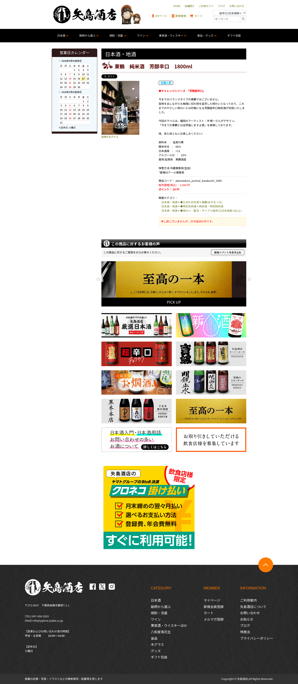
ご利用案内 (248, 600)
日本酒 (61, 35)
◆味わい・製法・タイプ (195, 211)
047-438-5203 (40, 616)
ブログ (245, 625)
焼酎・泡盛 (116, 35)
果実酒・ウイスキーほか (169, 625)
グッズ (156, 650)
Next (249, 279)
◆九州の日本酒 (189, 202)
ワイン (141, 35)
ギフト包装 (234, 35)
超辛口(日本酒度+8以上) (227, 211)
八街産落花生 (161, 631)
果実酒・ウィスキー (171, 35)
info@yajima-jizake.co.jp (47, 620)
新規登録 (178, 16)
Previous (98, 279)
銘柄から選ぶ (87, 35)
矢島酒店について (253, 606)
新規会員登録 (213, 606)
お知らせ (246, 619)
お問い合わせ (250, 612)
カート (196, 16)
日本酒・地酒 (169, 202)
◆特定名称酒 (188, 206)
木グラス (157, 644)
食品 (154, 638)
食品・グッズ (205, 35)
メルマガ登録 (213, 619)
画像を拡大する (109, 136)
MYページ (159, 16)
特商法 (245, 631)
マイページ (212, 600)
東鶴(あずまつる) (212, 202)
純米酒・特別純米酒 (211, 206)
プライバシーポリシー (256, 638)
